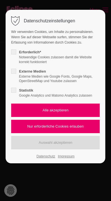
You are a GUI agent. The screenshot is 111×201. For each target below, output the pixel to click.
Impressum (66, 156)
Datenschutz (45, 156)
